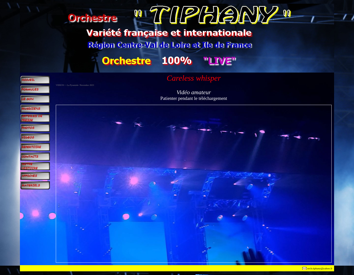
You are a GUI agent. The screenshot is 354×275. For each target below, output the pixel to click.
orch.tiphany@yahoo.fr (319, 268)
